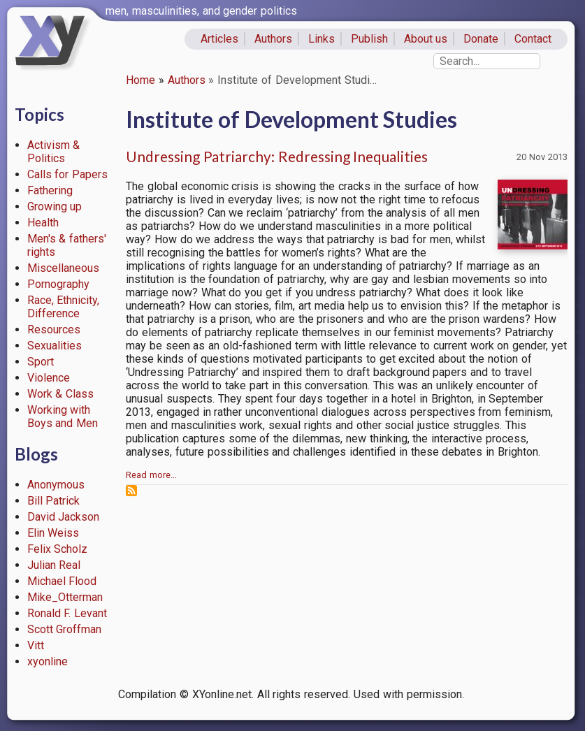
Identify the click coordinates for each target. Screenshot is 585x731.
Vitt (35, 645)
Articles (219, 38)
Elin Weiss (53, 533)
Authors (273, 38)
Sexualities (54, 345)
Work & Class (60, 393)
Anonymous (56, 484)
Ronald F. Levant (67, 613)
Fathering (50, 190)
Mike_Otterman (65, 597)
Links (321, 38)
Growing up (54, 206)
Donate (480, 38)
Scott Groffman (64, 629)
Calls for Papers (67, 174)
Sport (40, 361)
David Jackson (63, 516)
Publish (369, 38)
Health (43, 222)
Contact (532, 38)
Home (140, 80)
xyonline (47, 661)
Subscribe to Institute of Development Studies (131, 490)
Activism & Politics (53, 151)
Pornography (58, 284)
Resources (53, 329)
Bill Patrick (53, 500)
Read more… (151, 475)
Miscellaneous (63, 268)
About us (426, 38)
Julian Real (54, 565)
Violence (48, 377)
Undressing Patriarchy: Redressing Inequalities (277, 156)
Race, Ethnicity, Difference (63, 307)
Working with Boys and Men (63, 416)
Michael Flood (62, 581)
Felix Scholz (57, 549)
